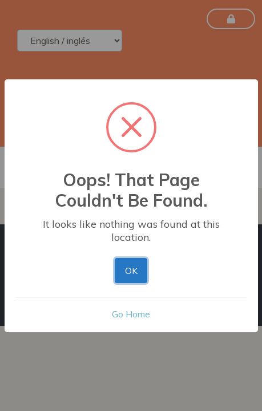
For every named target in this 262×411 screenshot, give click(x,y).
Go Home (131, 314)
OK (131, 270)
